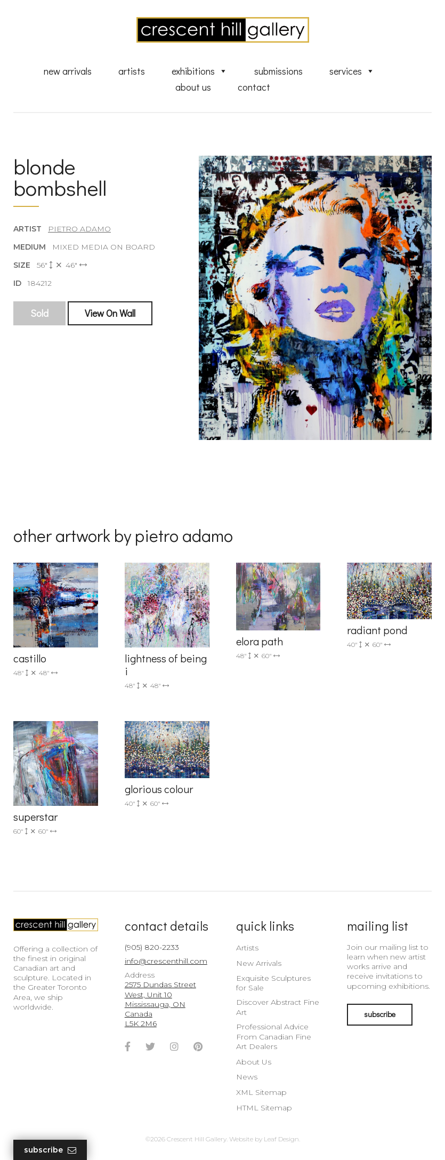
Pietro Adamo (79, 229)
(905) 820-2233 (152, 947)
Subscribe (50, 1150)
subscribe (379, 1014)
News (246, 1077)
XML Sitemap (261, 1092)
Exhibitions (200, 71)
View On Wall (110, 313)
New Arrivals (68, 71)
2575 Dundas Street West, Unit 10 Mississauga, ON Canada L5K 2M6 (160, 1004)
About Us (193, 87)
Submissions (278, 71)
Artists (131, 71)
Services (352, 71)
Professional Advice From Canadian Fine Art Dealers (273, 1036)
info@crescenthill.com (166, 961)
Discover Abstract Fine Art (277, 1007)
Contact (254, 87)
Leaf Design (281, 1139)
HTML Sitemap (264, 1108)
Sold (39, 313)
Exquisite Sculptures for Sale (273, 983)
